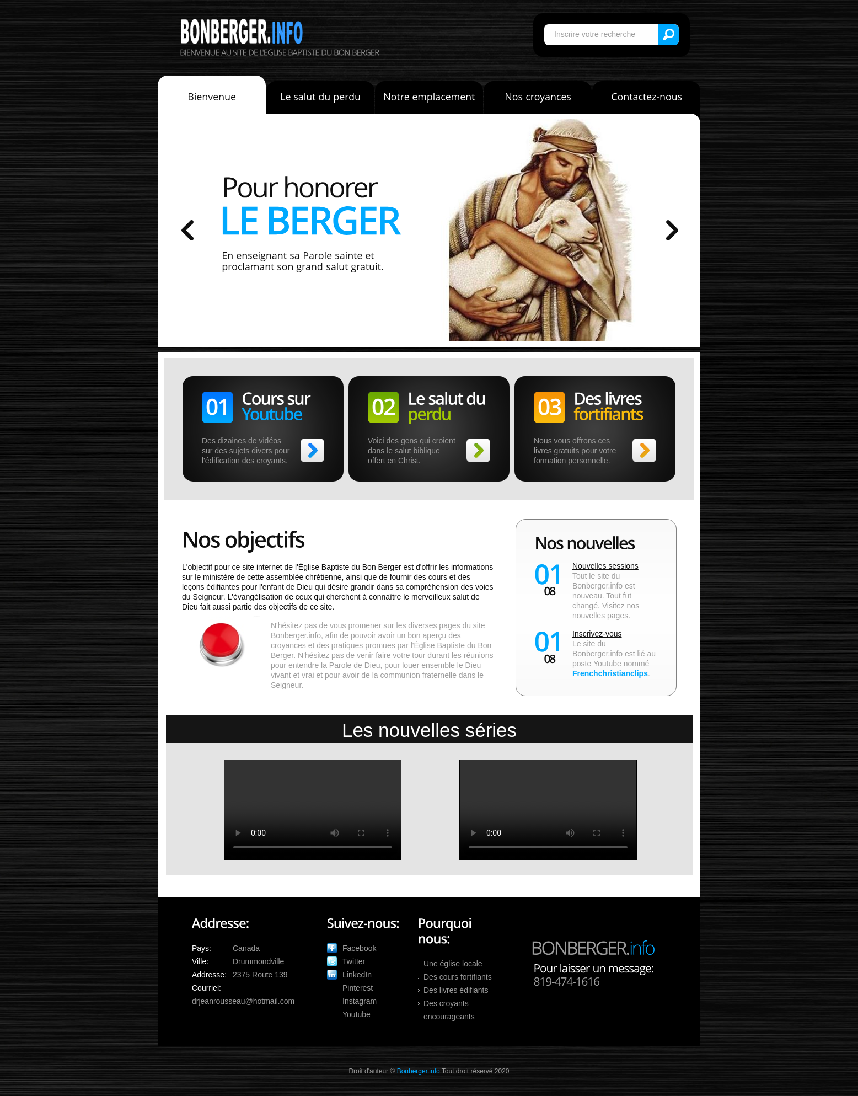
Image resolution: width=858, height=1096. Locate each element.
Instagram (359, 1001)
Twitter (353, 961)
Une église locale (452, 963)
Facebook (359, 948)
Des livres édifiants (456, 990)
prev (187, 230)
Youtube (356, 1014)
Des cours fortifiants (457, 976)
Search (668, 34)
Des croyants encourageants (449, 1010)
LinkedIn (357, 974)
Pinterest (357, 987)
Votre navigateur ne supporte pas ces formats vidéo (312, 810)
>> (312, 450)
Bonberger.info (241, 31)
